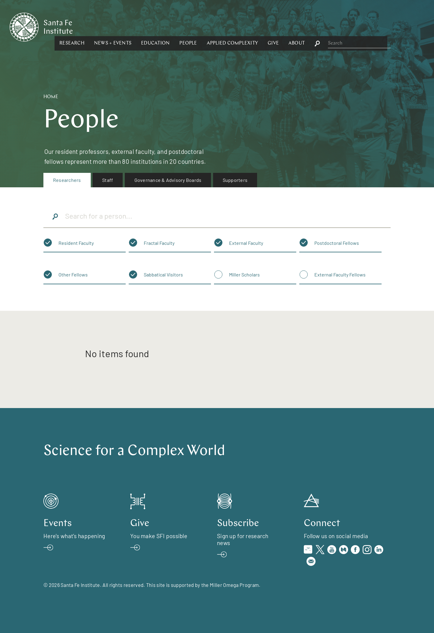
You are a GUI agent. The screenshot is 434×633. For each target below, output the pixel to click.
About (362, 26)
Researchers (67, 180)
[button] (137, 26)
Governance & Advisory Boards (168, 180)
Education (221, 26)
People (254, 26)
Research (137, 26)
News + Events (178, 26)
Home (50, 97)
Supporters (235, 180)
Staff (107, 180)
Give (338, 26)
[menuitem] (67, 180)
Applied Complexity (297, 26)
